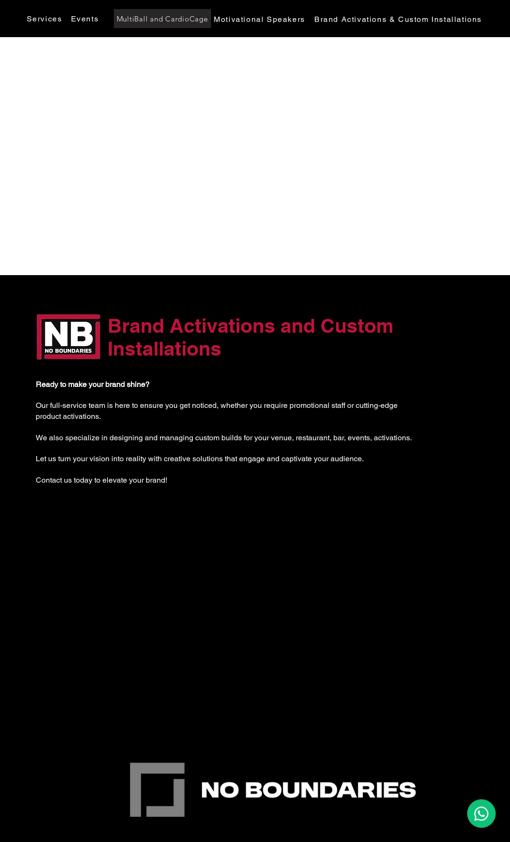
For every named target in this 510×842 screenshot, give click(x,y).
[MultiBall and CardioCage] (162, 18)
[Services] (45, 18)
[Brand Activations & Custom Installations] (399, 19)
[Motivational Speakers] (260, 19)
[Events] (86, 18)
